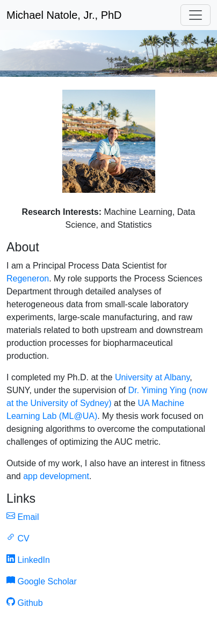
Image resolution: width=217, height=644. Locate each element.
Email (22, 517)
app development (56, 476)
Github (24, 602)
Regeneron (27, 278)
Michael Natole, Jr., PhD (64, 15)
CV (18, 538)
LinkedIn (28, 560)
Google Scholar (41, 581)
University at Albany (152, 377)
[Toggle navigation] (195, 15)
